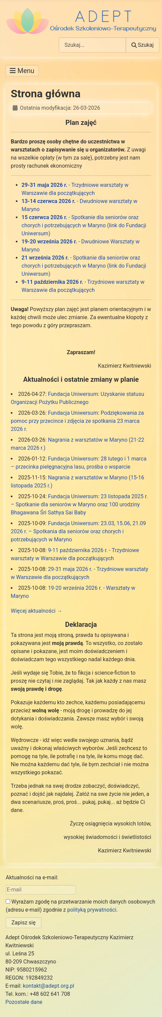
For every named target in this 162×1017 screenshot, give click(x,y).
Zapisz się (23, 922)
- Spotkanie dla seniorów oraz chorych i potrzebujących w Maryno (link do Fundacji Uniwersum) (84, 225)
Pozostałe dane (23, 1002)
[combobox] (92, 45)
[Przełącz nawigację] (22, 70)
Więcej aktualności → (36, 611)
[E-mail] (41, 889)
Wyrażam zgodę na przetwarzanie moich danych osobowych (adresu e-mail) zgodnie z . (80, 906)
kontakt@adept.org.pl (48, 986)
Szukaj (142, 45)
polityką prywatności (91, 910)
